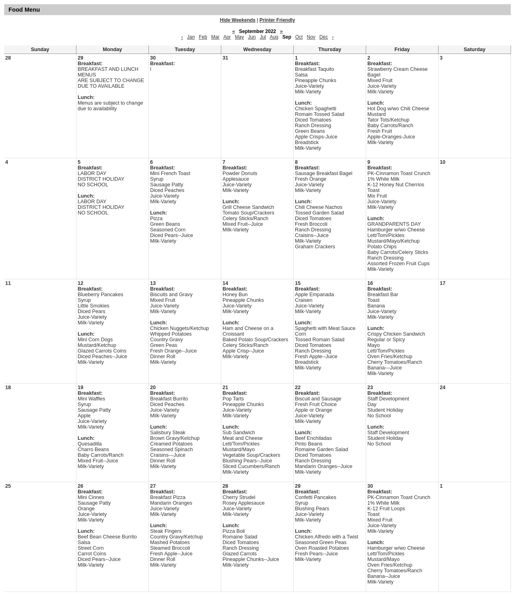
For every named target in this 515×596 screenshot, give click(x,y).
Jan (191, 37)
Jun (251, 37)
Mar (215, 37)
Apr (227, 37)
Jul (263, 37)
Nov (311, 37)
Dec (323, 37)
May (239, 37)
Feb (203, 37)
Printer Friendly (277, 20)
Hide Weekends (237, 20)
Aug (274, 37)
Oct (299, 37)
